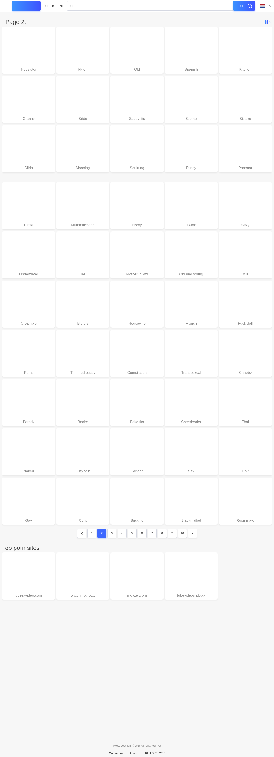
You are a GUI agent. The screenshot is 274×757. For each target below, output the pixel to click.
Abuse (134, 753)
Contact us (116, 753)
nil (46, 6)
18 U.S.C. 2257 (154, 753)
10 (182, 538)
